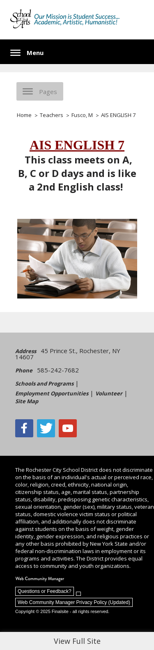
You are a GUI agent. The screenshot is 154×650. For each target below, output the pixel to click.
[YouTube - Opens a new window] (68, 428)
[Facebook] (24, 428)
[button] (27, 53)
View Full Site (77, 641)
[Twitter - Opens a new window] (46, 428)
